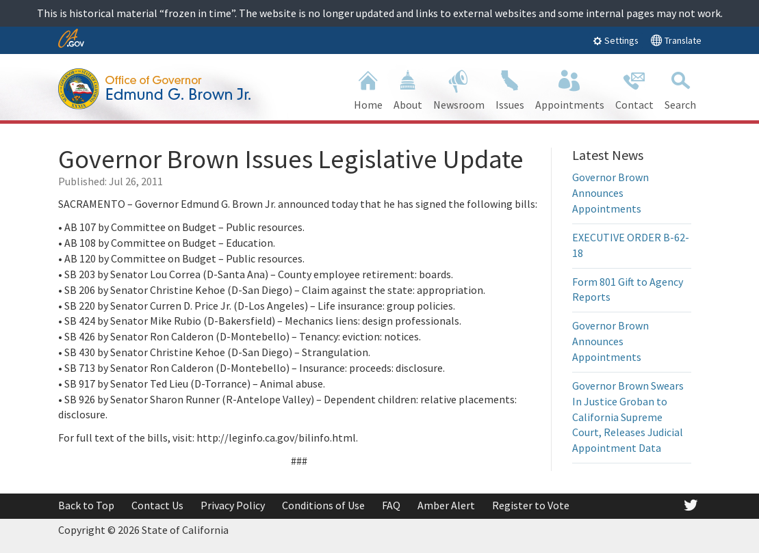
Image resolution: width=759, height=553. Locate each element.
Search (680, 88)
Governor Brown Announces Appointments (610, 192)
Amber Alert (446, 505)
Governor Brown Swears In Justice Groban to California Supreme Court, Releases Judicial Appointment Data (628, 417)
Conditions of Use (323, 505)
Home (368, 88)
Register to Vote (530, 505)
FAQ (391, 505)
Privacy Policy (233, 505)
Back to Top (86, 505)
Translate (676, 39)
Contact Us (157, 505)
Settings (616, 40)
